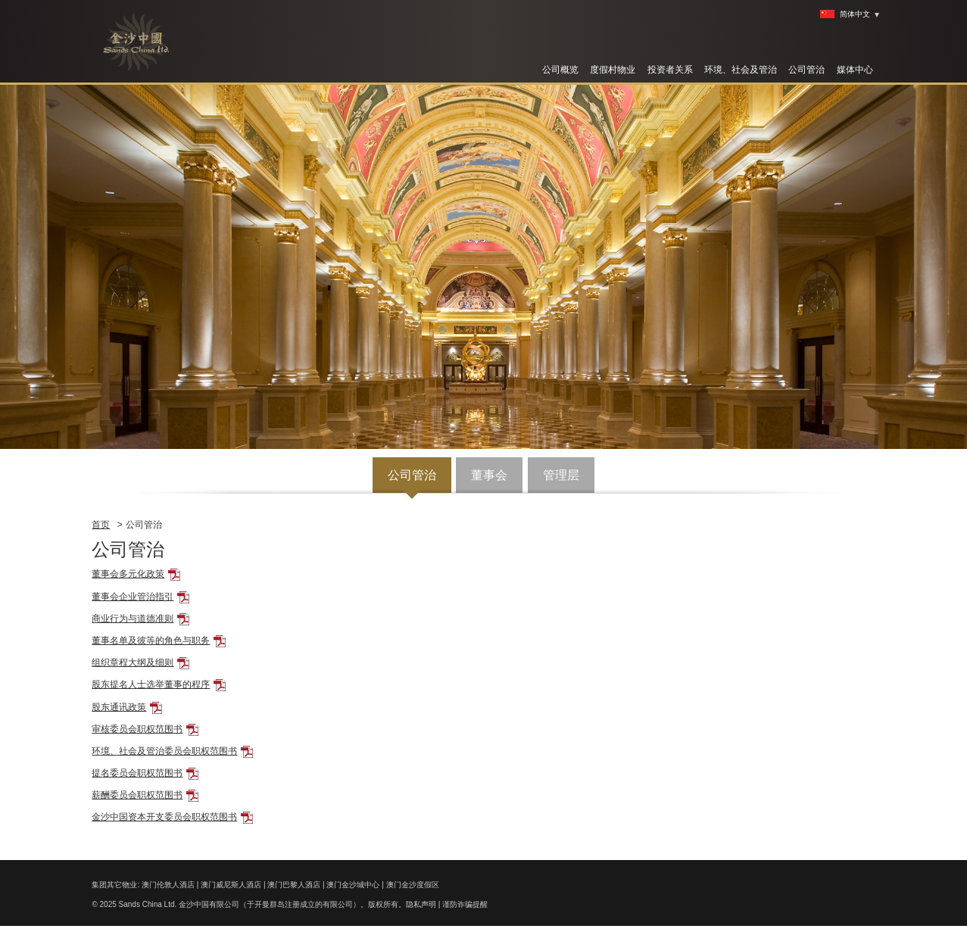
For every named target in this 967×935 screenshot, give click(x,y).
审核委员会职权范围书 (137, 729)
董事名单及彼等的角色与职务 (151, 640)
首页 (101, 524)
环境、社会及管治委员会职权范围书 (164, 751)
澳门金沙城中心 (352, 884)
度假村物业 (612, 69)
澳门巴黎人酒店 (293, 884)
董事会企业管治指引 (132, 596)
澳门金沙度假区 (412, 884)
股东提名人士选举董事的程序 (151, 684)
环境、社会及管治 (740, 69)
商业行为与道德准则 (132, 618)
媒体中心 (855, 69)
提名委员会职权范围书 (137, 773)
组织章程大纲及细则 (132, 662)
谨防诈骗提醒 (465, 904)
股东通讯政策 (119, 707)
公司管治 (806, 69)
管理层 (561, 475)
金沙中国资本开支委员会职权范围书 (164, 817)
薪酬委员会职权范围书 (137, 795)
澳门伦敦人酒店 (168, 884)
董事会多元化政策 (128, 574)
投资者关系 (670, 69)
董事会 (489, 475)
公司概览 (560, 69)
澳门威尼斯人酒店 (231, 884)
